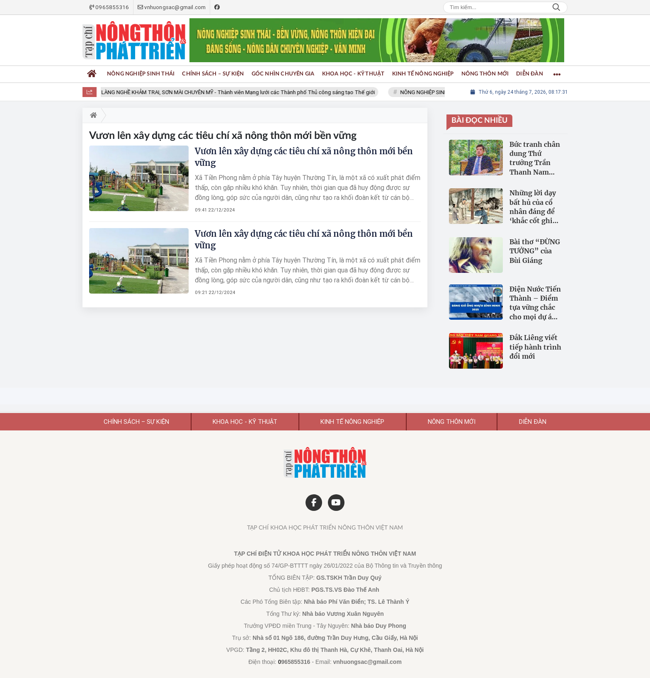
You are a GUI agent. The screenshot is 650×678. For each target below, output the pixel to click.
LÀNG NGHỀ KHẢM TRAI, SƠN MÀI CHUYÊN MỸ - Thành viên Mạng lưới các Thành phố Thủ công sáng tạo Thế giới (240, 92)
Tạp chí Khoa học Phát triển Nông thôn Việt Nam (325, 528)
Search (556, 7)
